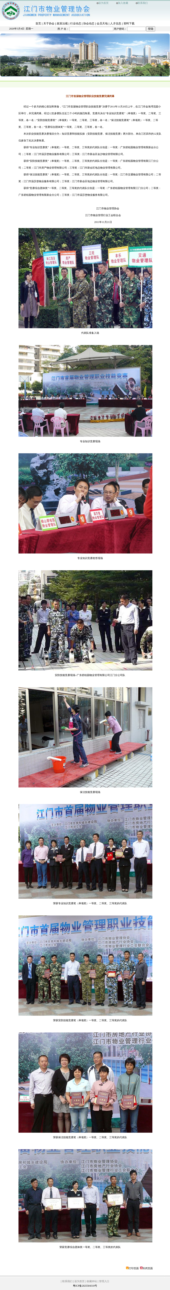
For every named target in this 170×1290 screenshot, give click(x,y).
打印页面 (134, 1268)
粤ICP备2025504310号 (85, 1285)
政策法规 (62, 23)
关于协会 (48, 23)
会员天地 (102, 23)
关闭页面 (148, 1268)
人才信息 (115, 23)
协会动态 (88, 23)
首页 (38, 23)
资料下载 (129, 23)
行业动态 (75, 23)
